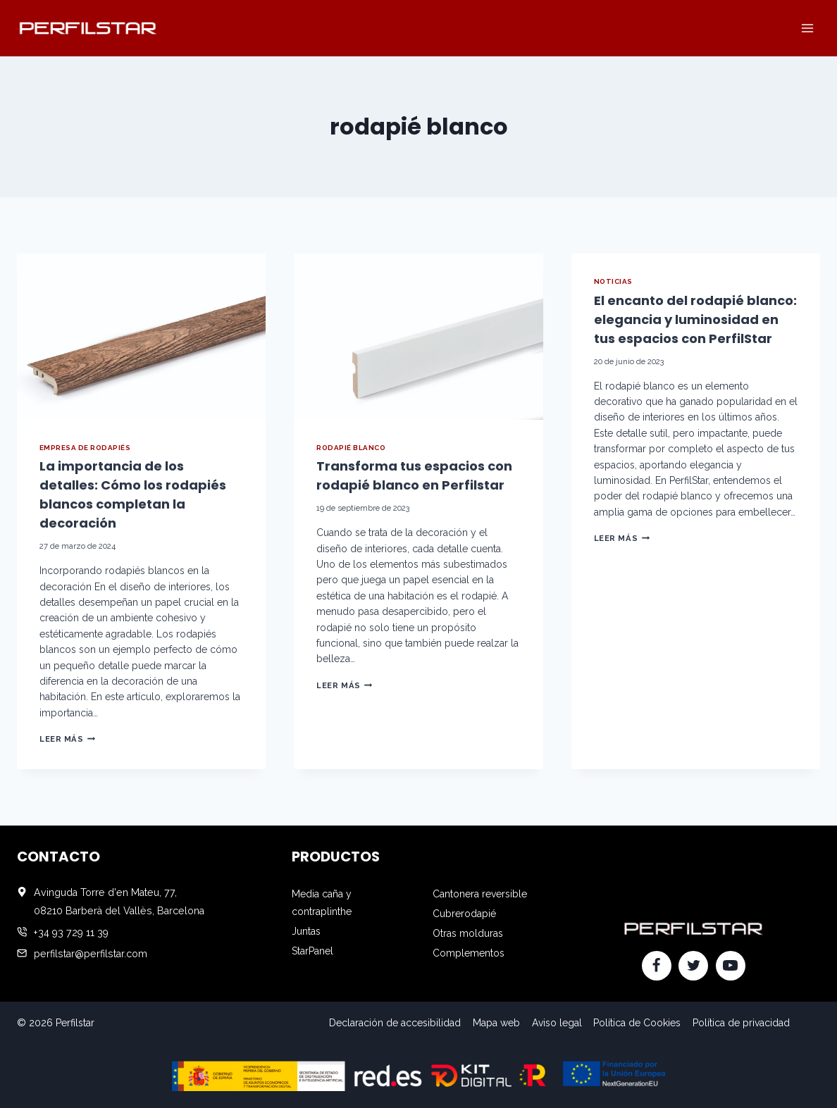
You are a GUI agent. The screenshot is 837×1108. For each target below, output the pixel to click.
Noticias (613, 281)
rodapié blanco (350, 448)
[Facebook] (656, 966)
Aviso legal (557, 1022)
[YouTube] (730, 966)
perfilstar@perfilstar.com (90, 953)
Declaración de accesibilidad (395, 1022)
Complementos (468, 953)
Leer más (67, 739)
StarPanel (312, 951)
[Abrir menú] (807, 28)
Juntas (306, 931)
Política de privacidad (741, 1022)
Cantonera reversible (480, 894)
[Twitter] (693, 966)
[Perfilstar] (87, 28)
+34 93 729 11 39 (71, 932)
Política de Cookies (637, 1022)
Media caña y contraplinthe (322, 902)
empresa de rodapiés (84, 448)
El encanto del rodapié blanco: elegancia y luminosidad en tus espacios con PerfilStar (695, 319)
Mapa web (496, 1022)
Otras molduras (468, 933)
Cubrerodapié (464, 913)
